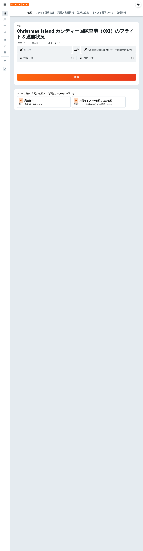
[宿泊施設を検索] (5, 19)
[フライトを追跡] (5, 46)
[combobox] (55, 42)
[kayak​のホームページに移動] (19, 4)
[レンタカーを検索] (5, 26)
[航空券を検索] (5, 13)
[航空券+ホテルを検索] (5, 32)
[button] (5, 4)
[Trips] (5, 61)
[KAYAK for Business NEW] (5, 52)
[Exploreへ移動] (5, 40)
